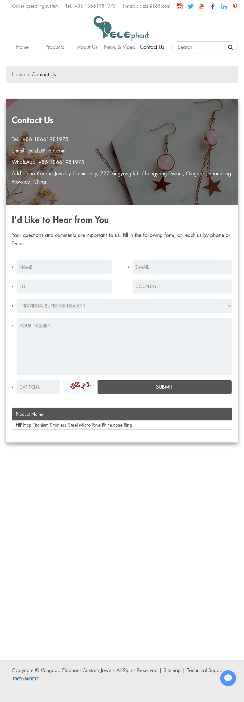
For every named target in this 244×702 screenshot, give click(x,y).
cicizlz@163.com (153, 6)
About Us (87, 47)
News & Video (119, 47)
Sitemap (172, 670)
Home (22, 47)
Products (54, 47)
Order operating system (35, 6)
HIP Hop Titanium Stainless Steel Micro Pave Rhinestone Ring (74, 425)
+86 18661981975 (61, 162)
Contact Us (152, 47)
